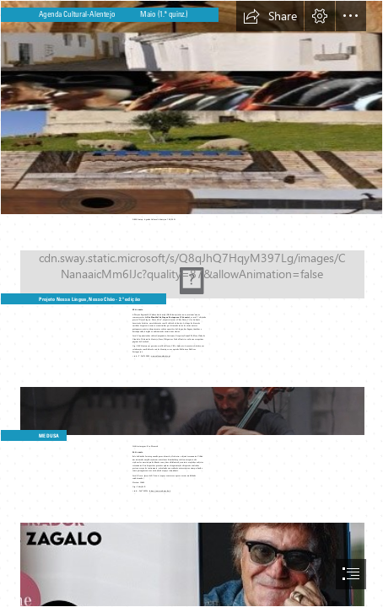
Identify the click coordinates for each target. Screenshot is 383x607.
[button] (270, 16)
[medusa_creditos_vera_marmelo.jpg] (191, 402)
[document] (191, 303)
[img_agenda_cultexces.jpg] (191, 107)
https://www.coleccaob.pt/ (160, 491)
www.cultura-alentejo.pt (160, 356)
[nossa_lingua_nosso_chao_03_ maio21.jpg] (191, 265)
